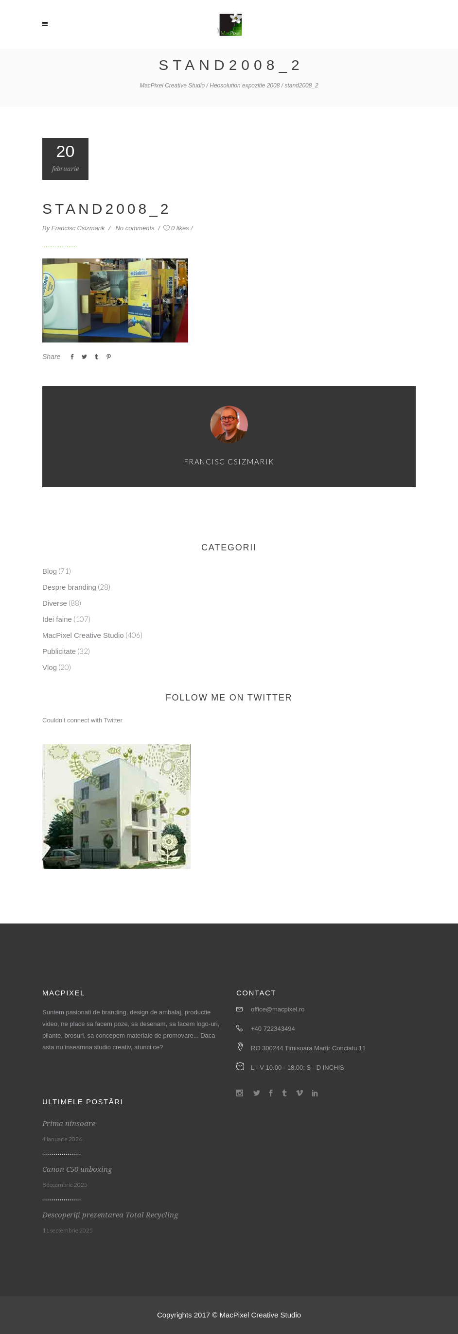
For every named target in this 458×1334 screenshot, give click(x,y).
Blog (49, 571)
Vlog (49, 667)
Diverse (54, 603)
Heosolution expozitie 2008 (245, 85)
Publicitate (59, 651)
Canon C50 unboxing (77, 1169)
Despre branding (69, 587)
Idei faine (57, 619)
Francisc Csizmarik (79, 228)
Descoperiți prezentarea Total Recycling (110, 1215)
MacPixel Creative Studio (172, 85)
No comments (135, 228)
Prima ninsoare (68, 1123)
